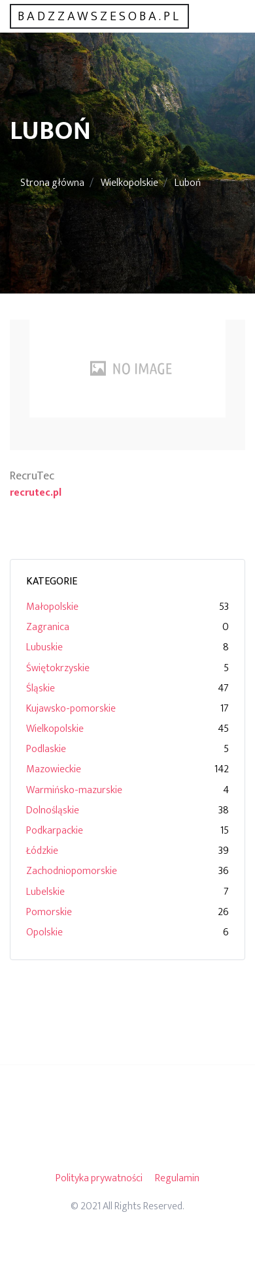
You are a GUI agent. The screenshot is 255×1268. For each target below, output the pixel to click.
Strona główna (52, 183)
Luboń (188, 183)
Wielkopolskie (129, 183)
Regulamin (177, 1178)
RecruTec (32, 476)
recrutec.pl (35, 493)
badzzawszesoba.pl (99, 16)
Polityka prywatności (99, 1178)
